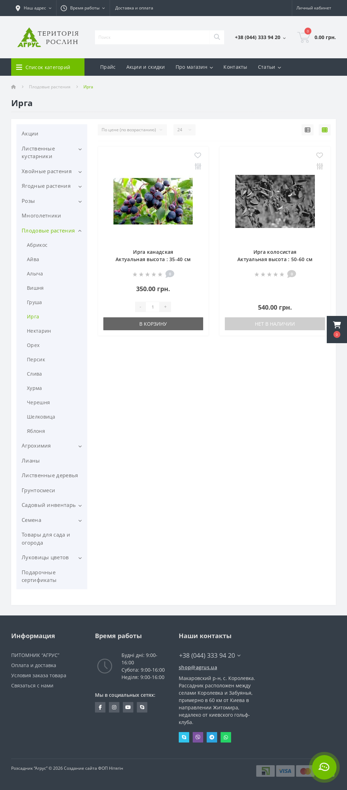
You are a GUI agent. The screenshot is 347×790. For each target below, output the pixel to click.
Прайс (108, 67)
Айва (33, 259)
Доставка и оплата (134, 8)
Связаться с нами (32, 685)
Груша (34, 302)
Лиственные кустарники (38, 152)
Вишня (35, 288)
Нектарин (39, 330)
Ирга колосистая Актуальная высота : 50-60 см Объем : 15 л (274, 259)
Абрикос (37, 245)
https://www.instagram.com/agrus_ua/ (114, 707)
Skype (184, 737)
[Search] (216, 37)
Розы (28, 200)
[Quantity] (153, 307)
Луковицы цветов (45, 557)
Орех (33, 345)
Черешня (38, 402)
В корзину (153, 323)
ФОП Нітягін (110, 768)
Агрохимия (36, 445)
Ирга (33, 316)
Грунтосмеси (38, 490)
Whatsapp (226, 737)
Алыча (35, 273)
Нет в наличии (275, 323)
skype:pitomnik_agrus (142, 707)
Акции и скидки (145, 67)
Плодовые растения (50, 87)
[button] (337, 329)
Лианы (31, 460)
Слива (34, 373)
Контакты (235, 67)
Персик (36, 359)
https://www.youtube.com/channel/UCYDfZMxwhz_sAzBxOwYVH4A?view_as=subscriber (128, 707)
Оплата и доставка (33, 665)
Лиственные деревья (50, 475)
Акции (30, 133)
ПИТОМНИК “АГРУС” (35, 655)
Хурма (34, 388)
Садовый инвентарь (49, 504)
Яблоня (36, 431)
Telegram (211, 737)
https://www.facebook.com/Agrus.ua (100, 707)
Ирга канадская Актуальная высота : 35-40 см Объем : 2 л (153, 259)
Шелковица (41, 416)
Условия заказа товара (38, 675)
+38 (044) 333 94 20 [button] (210, 655)
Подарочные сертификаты (39, 576)
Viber (197, 737)
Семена (31, 519)
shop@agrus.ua (198, 667)
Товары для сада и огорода (46, 538)
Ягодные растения (46, 185)
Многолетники (41, 215)
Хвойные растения (47, 171)
